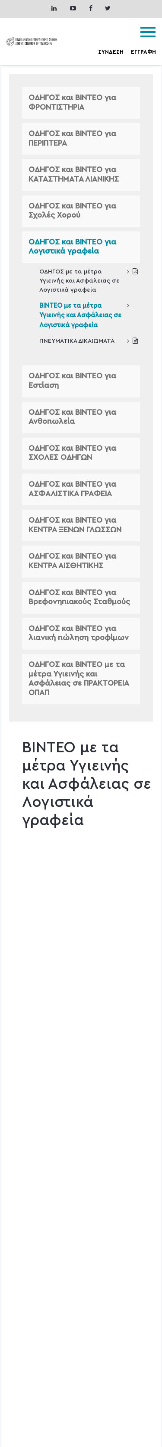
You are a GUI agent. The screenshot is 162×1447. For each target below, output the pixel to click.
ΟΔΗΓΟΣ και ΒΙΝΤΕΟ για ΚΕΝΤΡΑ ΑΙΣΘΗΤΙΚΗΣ (72, 561)
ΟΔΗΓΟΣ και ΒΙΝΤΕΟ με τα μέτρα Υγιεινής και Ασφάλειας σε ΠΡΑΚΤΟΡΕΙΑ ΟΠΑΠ (79, 679)
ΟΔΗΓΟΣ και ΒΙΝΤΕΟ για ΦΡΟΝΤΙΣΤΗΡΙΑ (72, 102)
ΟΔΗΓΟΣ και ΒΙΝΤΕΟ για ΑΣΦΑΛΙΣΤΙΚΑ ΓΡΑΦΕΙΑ (72, 489)
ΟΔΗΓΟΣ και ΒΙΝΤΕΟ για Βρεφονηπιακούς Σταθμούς (79, 597)
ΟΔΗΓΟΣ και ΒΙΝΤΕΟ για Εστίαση (72, 381)
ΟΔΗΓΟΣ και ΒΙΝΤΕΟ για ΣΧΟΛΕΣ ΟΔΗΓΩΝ (72, 453)
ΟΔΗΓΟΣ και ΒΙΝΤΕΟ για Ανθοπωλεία (72, 417)
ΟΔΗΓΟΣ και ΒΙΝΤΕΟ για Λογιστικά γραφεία (72, 247)
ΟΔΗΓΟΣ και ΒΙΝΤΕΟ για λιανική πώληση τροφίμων (79, 633)
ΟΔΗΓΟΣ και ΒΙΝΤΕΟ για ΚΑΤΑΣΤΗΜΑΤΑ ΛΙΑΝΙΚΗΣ (74, 174)
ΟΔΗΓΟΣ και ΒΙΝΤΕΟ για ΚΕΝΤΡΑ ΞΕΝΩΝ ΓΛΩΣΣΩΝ (75, 525)
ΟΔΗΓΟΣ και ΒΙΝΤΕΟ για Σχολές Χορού (72, 211)
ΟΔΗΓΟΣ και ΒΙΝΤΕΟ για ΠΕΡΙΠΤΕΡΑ (72, 138)
